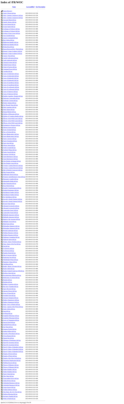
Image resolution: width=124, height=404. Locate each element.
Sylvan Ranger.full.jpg (9, 336)
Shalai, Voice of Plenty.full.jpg (11, 304)
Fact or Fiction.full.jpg (9, 132)
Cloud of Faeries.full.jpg (10, 67)
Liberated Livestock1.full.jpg (11, 206)
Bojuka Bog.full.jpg (8, 47)
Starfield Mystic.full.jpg (9, 324)
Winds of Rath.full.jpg (9, 398)
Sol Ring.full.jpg (7, 313)
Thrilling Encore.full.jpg (10, 362)
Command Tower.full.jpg (10, 69)
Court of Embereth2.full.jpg (10, 80)
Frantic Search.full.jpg (9, 152)
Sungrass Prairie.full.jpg (9, 329)
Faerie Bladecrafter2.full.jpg (11, 136)
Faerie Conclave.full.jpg (9, 138)
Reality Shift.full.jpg (8, 268)
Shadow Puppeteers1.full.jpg (11, 300)
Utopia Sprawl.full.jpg (9, 387)
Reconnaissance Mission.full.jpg (12, 275)
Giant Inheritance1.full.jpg (10, 156)
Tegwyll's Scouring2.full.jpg (11, 345)
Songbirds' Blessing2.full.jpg (11, 318)
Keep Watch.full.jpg (8, 185)
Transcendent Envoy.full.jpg (11, 378)
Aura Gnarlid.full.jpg (9, 35)
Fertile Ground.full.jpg (9, 147)
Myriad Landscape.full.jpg (10, 230)
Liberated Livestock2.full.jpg (11, 208)
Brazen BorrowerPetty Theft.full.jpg (13, 49)
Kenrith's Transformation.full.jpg (12, 188)
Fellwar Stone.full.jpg (9, 145)
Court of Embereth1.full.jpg (10, 78)
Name (14, 7)
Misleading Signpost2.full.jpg (11, 228)
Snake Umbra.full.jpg (9, 309)
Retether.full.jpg (7, 282)
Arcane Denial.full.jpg (9, 24)
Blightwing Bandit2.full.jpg (10, 44)
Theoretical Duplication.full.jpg (11, 360)
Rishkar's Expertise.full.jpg (10, 284)
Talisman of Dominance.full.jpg (12, 340)
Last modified (30, 7)
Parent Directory (7, 11)
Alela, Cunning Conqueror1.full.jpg (13, 15)
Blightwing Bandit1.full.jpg (10, 42)
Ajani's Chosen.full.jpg (9, 13)
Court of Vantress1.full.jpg (10, 91)
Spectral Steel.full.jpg (9, 322)
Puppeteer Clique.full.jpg (10, 262)
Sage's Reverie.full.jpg (9, 289)
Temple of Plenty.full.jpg (10, 356)
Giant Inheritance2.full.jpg (10, 159)
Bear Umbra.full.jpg (8, 40)
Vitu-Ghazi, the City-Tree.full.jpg (12, 392)
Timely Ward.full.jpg (9, 374)
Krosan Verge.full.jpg (9, 203)
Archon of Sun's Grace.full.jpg (11, 33)
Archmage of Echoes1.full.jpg (11, 29)
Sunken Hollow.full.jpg (9, 331)
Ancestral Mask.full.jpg (9, 20)
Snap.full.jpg (6, 311)
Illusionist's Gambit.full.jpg (10, 179)
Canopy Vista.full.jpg (9, 56)
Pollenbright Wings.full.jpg (10, 259)
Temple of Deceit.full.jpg (10, 354)
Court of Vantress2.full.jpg (10, 94)
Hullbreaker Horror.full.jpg (10, 174)
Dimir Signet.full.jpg (9, 109)
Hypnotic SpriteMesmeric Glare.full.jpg (14, 177)
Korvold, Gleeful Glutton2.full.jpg (12, 201)
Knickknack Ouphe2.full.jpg (11, 194)
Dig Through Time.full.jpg (10, 105)
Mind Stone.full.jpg (8, 224)
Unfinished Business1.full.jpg (11, 383)
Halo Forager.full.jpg (9, 172)
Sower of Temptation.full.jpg (11, 320)
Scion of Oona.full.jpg (9, 293)
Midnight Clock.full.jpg (9, 221)
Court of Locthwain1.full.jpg (11, 87)
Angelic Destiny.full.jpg (9, 22)
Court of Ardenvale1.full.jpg (11, 73)
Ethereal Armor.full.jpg (9, 127)
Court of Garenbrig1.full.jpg (11, 82)
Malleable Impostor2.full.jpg (11, 217)
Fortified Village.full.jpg (10, 150)
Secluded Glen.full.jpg (9, 295)
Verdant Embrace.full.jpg (10, 389)
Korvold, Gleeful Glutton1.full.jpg (12, 199)
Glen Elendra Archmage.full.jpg (12, 161)
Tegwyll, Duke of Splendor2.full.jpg (13, 349)
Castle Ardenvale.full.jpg (10, 60)
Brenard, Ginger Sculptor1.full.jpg (12, 51)
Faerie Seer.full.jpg (8, 143)
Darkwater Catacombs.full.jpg (11, 98)
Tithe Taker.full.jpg (8, 376)
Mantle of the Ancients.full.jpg (11, 219)
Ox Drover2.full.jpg (8, 250)
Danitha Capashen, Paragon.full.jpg (13, 96)
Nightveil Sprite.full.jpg (9, 239)
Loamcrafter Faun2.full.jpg (10, 212)
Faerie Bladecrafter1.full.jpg (11, 134)
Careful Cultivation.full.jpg (10, 58)
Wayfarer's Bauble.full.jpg (10, 396)
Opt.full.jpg (6, 246)
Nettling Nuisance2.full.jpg (10, 235)
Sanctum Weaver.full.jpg (10, 291)
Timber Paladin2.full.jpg (10, 371)
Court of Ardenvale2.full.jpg (11, 76)
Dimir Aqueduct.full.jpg (9, 107)
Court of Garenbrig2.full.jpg (11, 85)
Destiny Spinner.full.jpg (9, 103)
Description (41, 7)
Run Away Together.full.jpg (10, 286)
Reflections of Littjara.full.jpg (11, 277)
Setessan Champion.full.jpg (10, 298)
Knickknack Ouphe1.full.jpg (11, 192)
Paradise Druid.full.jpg (9, 253)
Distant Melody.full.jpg (9, 112)
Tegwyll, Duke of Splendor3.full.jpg (13, 351)
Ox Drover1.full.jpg (8, 248)
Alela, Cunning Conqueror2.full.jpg (13, 17)
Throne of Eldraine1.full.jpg (11, 365)
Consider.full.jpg (7, 71)
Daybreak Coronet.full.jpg (10, 100)
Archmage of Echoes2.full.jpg (11, 31)
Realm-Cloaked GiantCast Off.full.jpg (13, 271)
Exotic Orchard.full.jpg (9, 129)
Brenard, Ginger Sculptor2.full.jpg (12, 53)
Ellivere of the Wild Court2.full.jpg (12, 121)
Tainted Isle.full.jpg (8, 338)
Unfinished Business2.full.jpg (11, 385)
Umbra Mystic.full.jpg (9, 380)
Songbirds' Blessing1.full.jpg (11, 315)
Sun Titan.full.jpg (8, 327)
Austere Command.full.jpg (10, 38)
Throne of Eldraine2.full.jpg (11, 367)
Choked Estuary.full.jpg (9, 64)
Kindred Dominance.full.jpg (11, 190)
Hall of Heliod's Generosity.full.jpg (12, 170)
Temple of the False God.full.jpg (12, 358)
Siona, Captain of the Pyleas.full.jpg (13, 306)
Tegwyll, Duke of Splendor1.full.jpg (13, 347)
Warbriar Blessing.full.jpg (10, 394)
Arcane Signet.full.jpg (9, 26)
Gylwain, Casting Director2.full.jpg (13, 168)
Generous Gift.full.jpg (9, 154)
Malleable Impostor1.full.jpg (11, 215)
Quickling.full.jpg (8, 264)
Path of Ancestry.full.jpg (9, 255)
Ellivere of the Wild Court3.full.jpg (12, 123)
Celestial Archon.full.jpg (10, 62)
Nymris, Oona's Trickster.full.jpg (12, 242)
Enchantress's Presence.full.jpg (11, 125)
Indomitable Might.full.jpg (10, 181)
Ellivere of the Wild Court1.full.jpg (12, 118)
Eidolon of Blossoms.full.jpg (11, 114)
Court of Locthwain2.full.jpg (11, 89)
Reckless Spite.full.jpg (9, 273)
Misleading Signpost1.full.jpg (11, 226)
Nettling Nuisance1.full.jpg (10, 233)
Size (37, 7)
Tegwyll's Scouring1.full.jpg (11, 342)
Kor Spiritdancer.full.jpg (10, 197)
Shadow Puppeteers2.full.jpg (11, 302)
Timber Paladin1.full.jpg (10, 369)
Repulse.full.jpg (7, 280)
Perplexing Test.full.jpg (9, 257)
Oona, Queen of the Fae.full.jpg (11, 244)
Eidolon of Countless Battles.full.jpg (13, 116)
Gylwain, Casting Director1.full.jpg (13, 165)
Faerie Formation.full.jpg (10, 141)
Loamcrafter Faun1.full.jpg (10, 210)
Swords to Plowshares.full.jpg (11, 333)
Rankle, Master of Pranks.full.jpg (12, 266)
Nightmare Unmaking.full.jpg (11, 237)
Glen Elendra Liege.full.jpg (10, 163)
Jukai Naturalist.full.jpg (9, 183)
